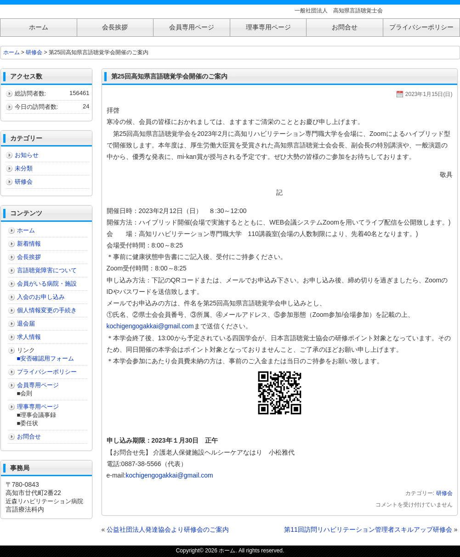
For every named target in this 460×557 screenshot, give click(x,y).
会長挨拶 (29, 256)
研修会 (444, 493)
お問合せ (29, 436)
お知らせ (27, 155)
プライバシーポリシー (47, 371)
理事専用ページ (38, 406)
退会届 (26, 323)
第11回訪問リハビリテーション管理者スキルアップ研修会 (368, 529)
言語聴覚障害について (47, 270)
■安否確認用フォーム (45, 358)
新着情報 (29, 243)
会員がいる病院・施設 (47, 283)
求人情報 (29, 336)
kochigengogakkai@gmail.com (150, 326)
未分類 (24, 168)
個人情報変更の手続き (47, 310)
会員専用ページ (38, 385)
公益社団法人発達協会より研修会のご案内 (168, 529)
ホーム (11, 52)
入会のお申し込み (41, 296)
